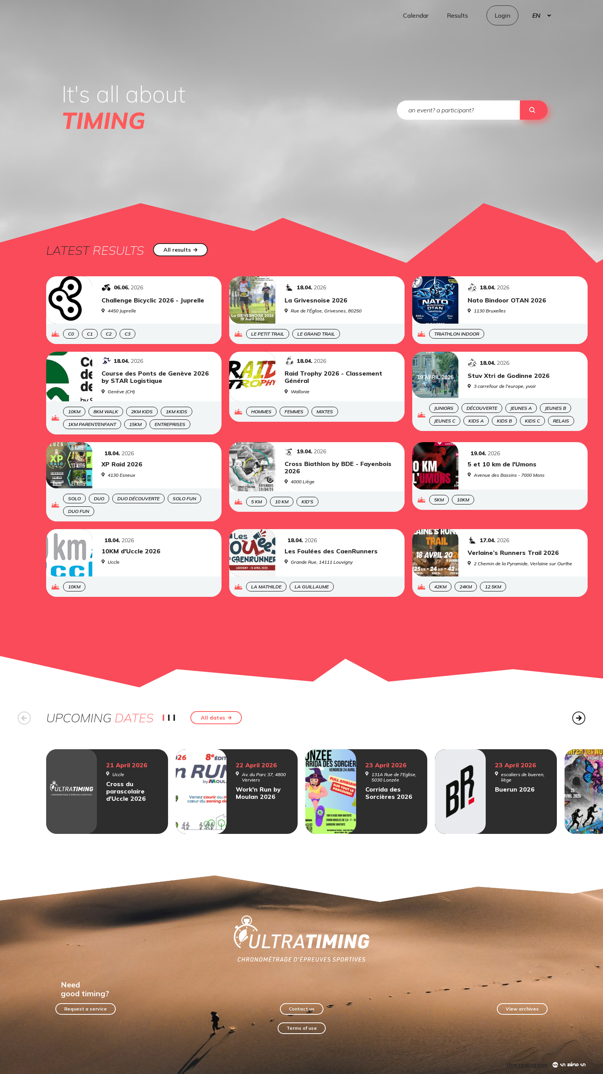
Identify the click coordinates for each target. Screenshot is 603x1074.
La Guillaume (312, 587)
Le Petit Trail (267, 334)
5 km (256, 501)
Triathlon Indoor (456, 334)
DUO (99, 498)
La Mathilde (266, 587)
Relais (561, 421)
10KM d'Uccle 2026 (131, 551)
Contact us (302, 1009)
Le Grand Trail (316, 334)
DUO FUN (78, 511)
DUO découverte (138, 498)
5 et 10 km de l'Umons (502, 464)
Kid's (307, 501)
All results (180, 249)
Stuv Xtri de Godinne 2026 (509, 375)
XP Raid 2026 (122, 464)
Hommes (261, 411)
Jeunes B (555, 408)
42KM (440, 587)
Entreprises (170, 424)
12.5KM (493, 587)
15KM (135, 424)
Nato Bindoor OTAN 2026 (507, 300)
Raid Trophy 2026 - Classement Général (333, 377)
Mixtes (324, 411)
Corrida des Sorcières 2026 (388, 793)
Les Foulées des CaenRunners (331, 551)
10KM (74, 411)
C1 (90, 334)
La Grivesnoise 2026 (316, 300)
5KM (439, 500)
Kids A (476, 421)
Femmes (294, 411)
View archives (522, 1009)
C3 (127, 334)
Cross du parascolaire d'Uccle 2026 (126, 791)
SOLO (74, 498)
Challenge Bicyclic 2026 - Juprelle (153, 300)
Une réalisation (527, 1065)
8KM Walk (105, 411)
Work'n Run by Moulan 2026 (258, 793)
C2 (109, 334)
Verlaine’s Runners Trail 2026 (513, 552)
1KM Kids (176, 411)
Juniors (443, 408)
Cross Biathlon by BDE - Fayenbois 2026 (338, 467)
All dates (216, 717)
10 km (281, 501)
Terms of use (302, 1028)
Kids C (532, 421)
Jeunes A (521, 408)
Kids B (504, 421)
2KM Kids (142, 411)
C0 (71, 334)
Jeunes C (444, 421)
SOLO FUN (184, 498)
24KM (466, 587)
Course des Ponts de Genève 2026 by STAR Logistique (155, 377)
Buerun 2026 (515, 789)
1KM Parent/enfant (92, 424)
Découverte (481, 408)
